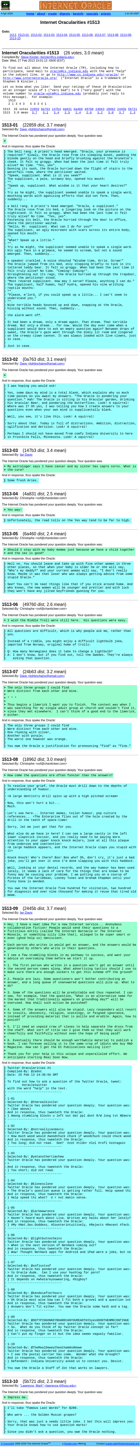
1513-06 (87, 35)
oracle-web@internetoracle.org (122, 1443)
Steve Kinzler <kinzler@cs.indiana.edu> (47, 57)
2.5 (67, 112)
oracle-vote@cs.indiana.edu (57, 93)
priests (106, 13)
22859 (34, 109)
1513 (12, 35)
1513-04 (61, 35)
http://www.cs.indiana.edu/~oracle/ (88, 75)
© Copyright (7, 1443)
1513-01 (23, 35)
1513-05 (74, 35)
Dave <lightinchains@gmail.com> (42, 129)
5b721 (132, 109)
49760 (89, 109)
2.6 (89, 112)
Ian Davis (26, 454)
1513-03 (49, 35)
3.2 (100, 112)
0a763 (45, 109)
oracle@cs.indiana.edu (69, 71)
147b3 (56, 109)
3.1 (45, 112)
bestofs (78, 13)
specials (92, 13)
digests (65, 13)
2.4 (78, 112)
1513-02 (36, 35)
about (41, 13)
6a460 (78, 109)
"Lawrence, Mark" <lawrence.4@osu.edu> (48, 1385)
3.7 (34, 112)
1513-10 (15, 38)
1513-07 (100, 35)
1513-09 (125, 35)
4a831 (67, 109)
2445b (121, 109)
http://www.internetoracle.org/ (30, 78)
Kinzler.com (70, 1443)
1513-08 (112, 35)
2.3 (132, 112)
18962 (110, 109)
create (52, 13)
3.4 (56, 112)
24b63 (99, 109)
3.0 (111, 112)
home (30, 13)
